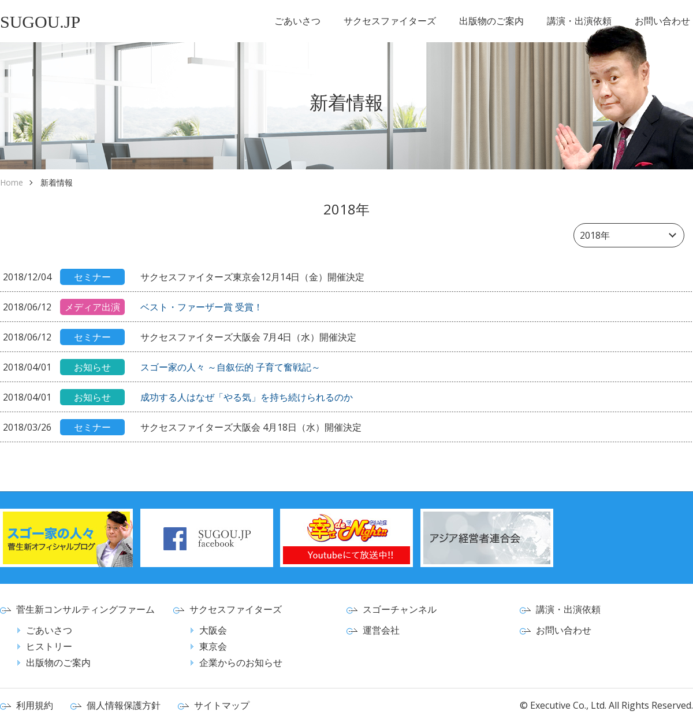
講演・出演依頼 (579, 20)
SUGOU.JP (40, 21)
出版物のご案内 (491, 20)
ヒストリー (49, 646)
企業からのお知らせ (240, 662)
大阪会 (213, 630)
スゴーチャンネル (400, 609)
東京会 (213, 646)
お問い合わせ (662, 20)
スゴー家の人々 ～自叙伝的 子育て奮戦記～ (230, 367)
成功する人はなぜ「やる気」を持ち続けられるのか (246, 397)
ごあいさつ (297, 20)
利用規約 (34, 705)
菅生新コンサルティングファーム (85, 609)
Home (11, 182)
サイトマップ (221, 705)
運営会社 (381, 630)
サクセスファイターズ (390, 20)
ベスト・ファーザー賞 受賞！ (201, 307)
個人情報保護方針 (124, 705)
